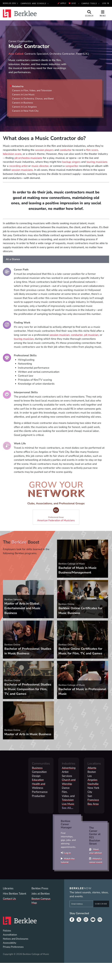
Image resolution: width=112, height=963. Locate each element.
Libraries (8, 888)
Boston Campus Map (41, 900)
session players (44, 150)
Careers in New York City (25, 110)
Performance (40, 792)
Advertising (69, 768)
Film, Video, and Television (68, 796)
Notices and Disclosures (15, 938)
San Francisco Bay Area (93, 800)
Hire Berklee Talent (14, 893)
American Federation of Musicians (57, 516)
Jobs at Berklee (41, 893)
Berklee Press (40, 888)
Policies (7, 930)
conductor (66, 150)
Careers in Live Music (23, 94)
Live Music (68, 804)
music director (40, 166)
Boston (92, 772)
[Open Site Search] (89, 13)
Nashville (93, 784)
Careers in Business (22, 102)
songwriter (71, 166)
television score (12, 154)
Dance (66, 788)
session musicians (22, 170)
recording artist (18, 166)
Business (37, 768)
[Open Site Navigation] (103, 13)
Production (38, 796)
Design (36, 776)
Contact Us (9, 898)
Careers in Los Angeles (24, 106)
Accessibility (9, 942)
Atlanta (92, 768)
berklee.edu (9, 3)
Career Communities (20, 41)
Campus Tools (90, 3)
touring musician (24, 339)
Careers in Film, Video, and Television (32, 90)
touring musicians (96, 162)
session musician (59, 335)
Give (72, 3)
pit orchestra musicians (28, 158)
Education (38, 780)
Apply (62, 3)
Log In (105, 3)
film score (92, 150)
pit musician (91, 335)
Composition (39, 772)
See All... (67, 808)
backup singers (71, 162)
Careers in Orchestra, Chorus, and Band (33, 98)
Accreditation (10, 934)
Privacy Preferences (13, 946)
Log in (67, 852)
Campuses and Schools (34, 3)
